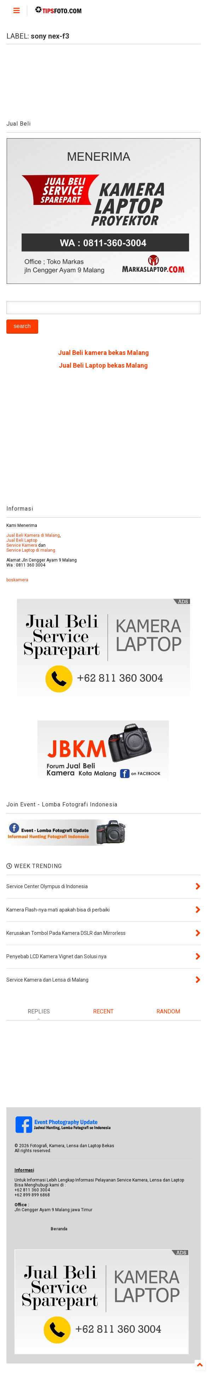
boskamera (17, 579)
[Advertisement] (103, 439)
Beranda (59, 1228)
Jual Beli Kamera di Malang (33, 535)
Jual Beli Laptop (21, 540)
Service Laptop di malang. (31, 550)
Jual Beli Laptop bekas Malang (103, 365)
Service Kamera (21, 545)
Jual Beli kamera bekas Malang (103, 352)
